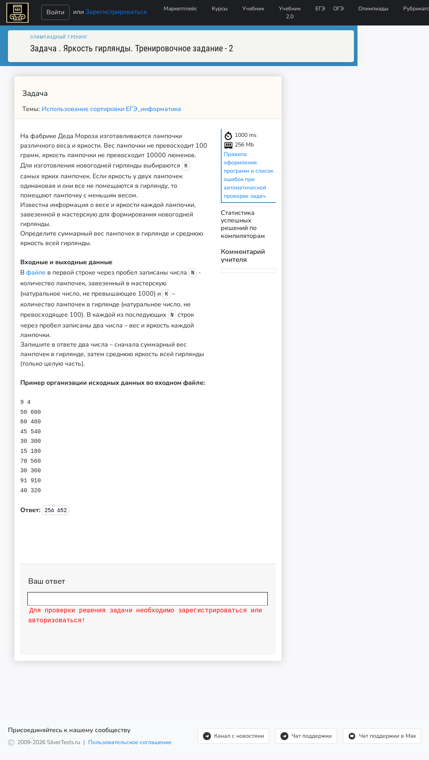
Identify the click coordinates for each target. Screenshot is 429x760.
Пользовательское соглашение (130, 740)
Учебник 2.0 (290, 12)
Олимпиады (373, 8)
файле (36, 272)
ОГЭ (338, 8)
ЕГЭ (320, 8)
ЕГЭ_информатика (153, 109)
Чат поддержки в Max (382, 734)
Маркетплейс (180, 8)
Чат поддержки (306, 734)
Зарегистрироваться (116, 11)
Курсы (220, 8)
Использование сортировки (84, 109)
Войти (55, 12)
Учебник (253, 8)
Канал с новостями (233, 734)
